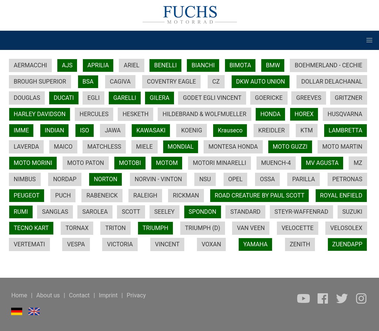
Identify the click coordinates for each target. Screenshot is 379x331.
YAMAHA (255, 244)
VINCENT (167, 244)
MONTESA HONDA (233, 146)
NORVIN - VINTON (158, 179)
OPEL (235, 179)
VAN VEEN (251, 228)
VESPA (76, 244)
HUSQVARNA (345, 114)
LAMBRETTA (345, 130)
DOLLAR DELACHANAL (331, 81)
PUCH (63, 195)
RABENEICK (102, 195)
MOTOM (167, 162)
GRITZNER (348, 97)
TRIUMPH (155, 228)
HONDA (270, 114)
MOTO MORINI (33, 162)
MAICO (63, 146)
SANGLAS (55, 211)
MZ (357, 162)
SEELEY (164, 211)
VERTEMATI (29, 244)
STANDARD (245, 211)
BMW (273, 65)
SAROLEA (95, 211)
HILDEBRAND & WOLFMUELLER (204, 114)
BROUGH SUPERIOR (40, 81)
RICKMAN (186, 195)
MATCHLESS (104, 146)
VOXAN (211, 244)
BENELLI (165, 65)
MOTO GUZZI (290, 146)
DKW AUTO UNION (260, 81)
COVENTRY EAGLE (171, 81)
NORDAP (64, 179)
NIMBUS (25, 179)
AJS (67, 65)
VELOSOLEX (346, 228)
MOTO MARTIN (342, 146)
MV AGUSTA (322, 162)
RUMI (21, 211)
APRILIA (98, 65)
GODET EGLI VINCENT (212, 97)
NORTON (105, 179)
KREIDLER (271, 130)
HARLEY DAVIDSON (40, 114)
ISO (84, 130)
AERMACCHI (30, 65)
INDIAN (54, 130)
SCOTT (131, 211)
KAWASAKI (150, 130)
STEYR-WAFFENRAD (301, 211)
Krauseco (230, 130)
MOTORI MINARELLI (219, 162)
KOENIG (191, 130)
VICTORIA (120, 244)
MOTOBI (130, 162)
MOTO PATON (85, 162)
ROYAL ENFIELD (341, 195)
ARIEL (131, 65)
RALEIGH (145, 195)
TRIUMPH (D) (202, 228)
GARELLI (124, 97)
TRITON (115, 228)
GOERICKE (269, 97)
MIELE (144, 146)
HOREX (304, 114)
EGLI (93, 97)
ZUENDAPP (347, 244)
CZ (216, 81)
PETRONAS (347, 179)
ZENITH (300, 244)
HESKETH (135, 114)
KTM (307, 130)
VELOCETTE (297, 228)
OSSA (267, 179)
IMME (21, 130)
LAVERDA (26, 146)
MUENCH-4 (276, 162)
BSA (88, 81)
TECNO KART (31, 228)
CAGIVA (120, 81)
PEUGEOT (27, 195)
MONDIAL (181, 146)
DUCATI (64, 97)
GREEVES (308, 97)
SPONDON (203, 211)
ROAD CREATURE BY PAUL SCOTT (260, 195)
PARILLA (303, 179)
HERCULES (94, 114)
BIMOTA (240, 65)
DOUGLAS (27, 97)
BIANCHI (203, 65)
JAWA (113, 130)
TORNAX (77, 228)
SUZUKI (352, 211)
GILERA (159, 97)
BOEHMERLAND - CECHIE (328, 65)
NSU (205, 179)
